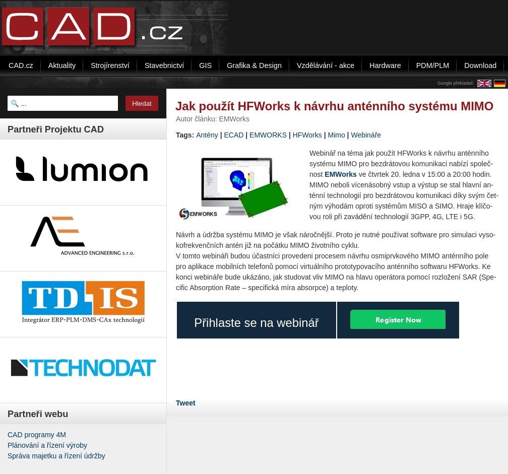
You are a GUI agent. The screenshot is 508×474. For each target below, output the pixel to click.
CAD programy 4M (37, 435)
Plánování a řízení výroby (47, 445)
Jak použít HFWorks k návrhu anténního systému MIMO (334, 106)
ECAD (234, 135)
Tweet (186, 403)
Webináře (366, 135)
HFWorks (307, 135)
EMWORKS (268, 135)
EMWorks (341, 174)
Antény (207, 135)
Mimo (336, 135)
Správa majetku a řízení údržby (56, 456)
